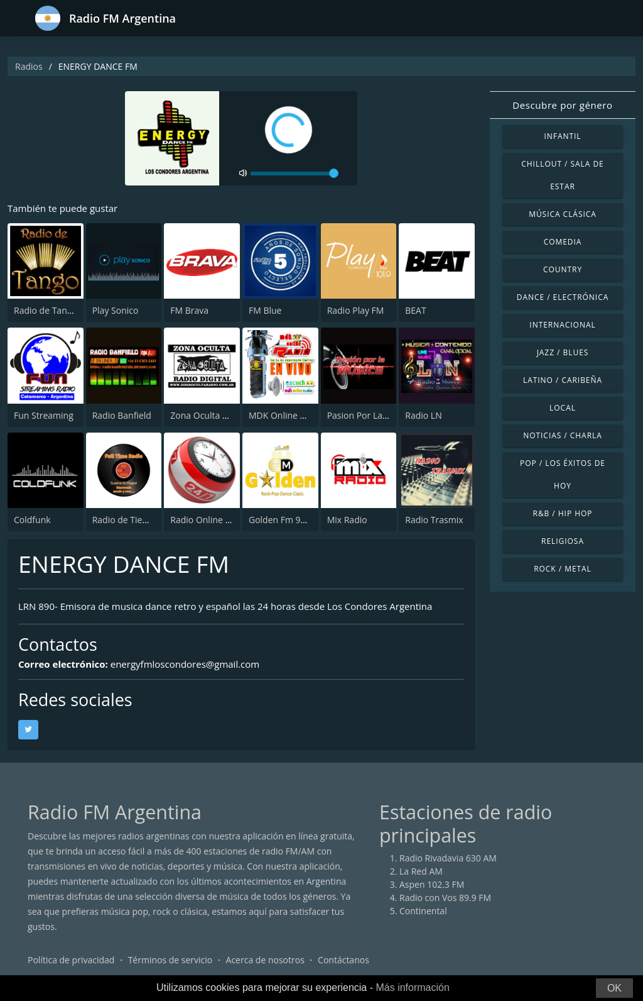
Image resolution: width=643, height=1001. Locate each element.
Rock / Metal (563, 568)
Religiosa (562, 541)
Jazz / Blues (563, 352)
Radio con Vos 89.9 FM (445, 898)
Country (562, 269)
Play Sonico (115, 310)
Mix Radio (347, 520)
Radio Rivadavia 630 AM (448, 858)
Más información (412, 987)
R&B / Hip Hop (563, 513)
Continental (423, 911)
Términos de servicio (170, 960)
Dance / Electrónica (562, 297)
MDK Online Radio (286, 415)
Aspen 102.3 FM (431, 884)
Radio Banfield (121, 415)
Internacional (562, 324)
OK (614, 988)
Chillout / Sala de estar (562, 175)
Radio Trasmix (434, 520)
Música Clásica (563, 214)
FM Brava (189, 310)
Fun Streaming (43, 415)
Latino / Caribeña (562, 380)
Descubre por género (562, 105)
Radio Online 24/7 (206, 520)
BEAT (415, 310)
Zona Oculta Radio (208, 415)
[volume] (294, 173)
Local (562, 407)
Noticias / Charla (562, 435)
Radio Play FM (355, 310)
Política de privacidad (71, 960)
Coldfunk (32, 520)
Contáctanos (343, 960)
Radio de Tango (45, 310)
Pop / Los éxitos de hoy (562, 474)
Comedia (563, 241)
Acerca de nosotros (265, 960)
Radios (29, 66)
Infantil (562, 136)
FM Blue (265, 310)
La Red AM (421, 871)
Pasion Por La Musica (370, 415)
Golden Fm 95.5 (281, 520)
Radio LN (423, 415)
